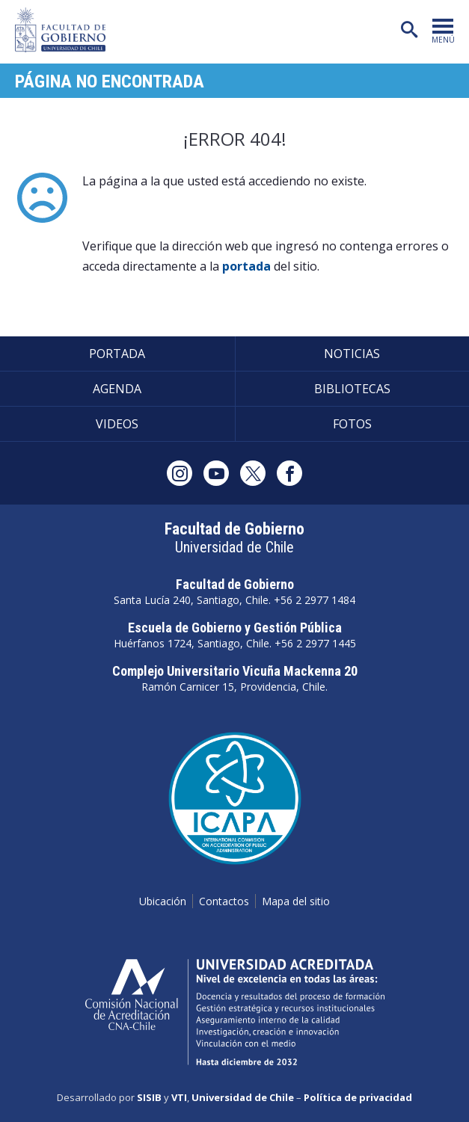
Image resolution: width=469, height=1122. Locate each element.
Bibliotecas (352, 388)
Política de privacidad (358, 1097)
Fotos (352, 424)
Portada (117, 353)
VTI (179, 1097)
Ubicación (162, 901)
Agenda (117, 388)
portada (246, 266)
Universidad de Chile (242, 1097)
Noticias (352, 353)
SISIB (149, 1097)
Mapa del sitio (296, 901)
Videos (117, 424)
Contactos (224, 901)
